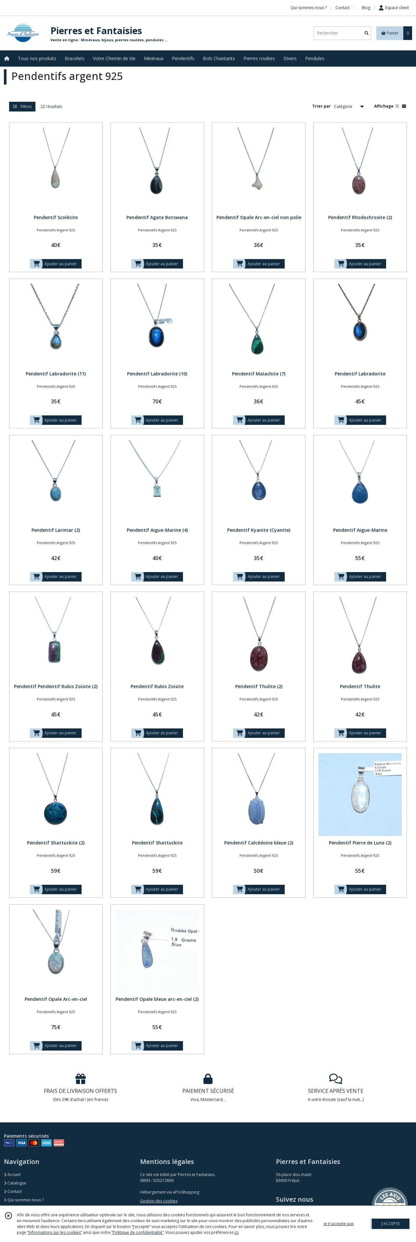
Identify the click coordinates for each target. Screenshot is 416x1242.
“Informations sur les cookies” (54, 1232)
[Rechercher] (366, 33)
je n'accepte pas (339, 1223)
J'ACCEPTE (391, 1223)
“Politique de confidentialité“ (137, 1232)
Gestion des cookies (158, 1201)
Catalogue (15, 1183)
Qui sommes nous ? (24, 1200)
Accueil (12, 1174)
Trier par (321, 106)
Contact (342, 7)
